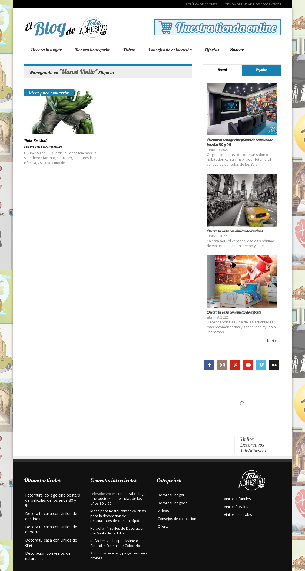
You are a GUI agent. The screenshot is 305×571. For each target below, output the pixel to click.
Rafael (95, 528)
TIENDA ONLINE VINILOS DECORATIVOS (253, 4)
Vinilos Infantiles (237, 498)
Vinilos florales (236, 506)
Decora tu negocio (92, 50)
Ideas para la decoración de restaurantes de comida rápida (118, 515)
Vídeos (128, 50)
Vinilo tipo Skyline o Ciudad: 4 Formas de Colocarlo (115, 543)
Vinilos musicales (238, 514)
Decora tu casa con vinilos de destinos (235, 231)
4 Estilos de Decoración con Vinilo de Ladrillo (117, 531)
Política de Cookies (201, 4)
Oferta (163, 526)
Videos (163, 510)
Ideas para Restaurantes (110, 510)
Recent (222, 69)
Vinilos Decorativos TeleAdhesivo (253, 445)
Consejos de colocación (170, 50)
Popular (261, 69)
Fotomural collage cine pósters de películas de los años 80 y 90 (118, 498)
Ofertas (212, 50)
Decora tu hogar (46, 50)
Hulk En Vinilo (36, 140)
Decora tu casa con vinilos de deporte (234, 312)
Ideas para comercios (48, 93)
